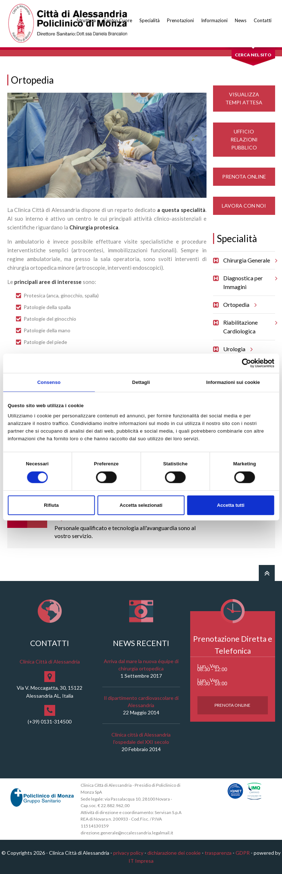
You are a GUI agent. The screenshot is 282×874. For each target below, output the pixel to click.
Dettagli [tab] (141, 382)
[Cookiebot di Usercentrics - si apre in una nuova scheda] (242, 363)
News (240, 20)
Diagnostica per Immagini (249, 279)
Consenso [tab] (49, 382)
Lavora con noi (244, 206)
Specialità (149, 20)
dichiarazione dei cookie (174, 853)
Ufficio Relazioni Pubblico (244, 139)
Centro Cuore (117, 20)
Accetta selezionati (140, 505)
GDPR (243, 853)
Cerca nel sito (253, 54)
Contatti (262, 20)
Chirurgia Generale (249, 260)
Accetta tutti (231, 505)
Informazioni (214, 20)
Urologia (236, 349)
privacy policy (128, 853)
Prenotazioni (180, 20)
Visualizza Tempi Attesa (243, 98)
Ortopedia (238, 304)
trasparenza (218, 853)
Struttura (86, 20)
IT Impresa (141, 861)
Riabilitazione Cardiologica (249, 324)
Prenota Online (244, 176)
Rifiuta (51, 505)
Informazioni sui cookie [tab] (233, 382)
